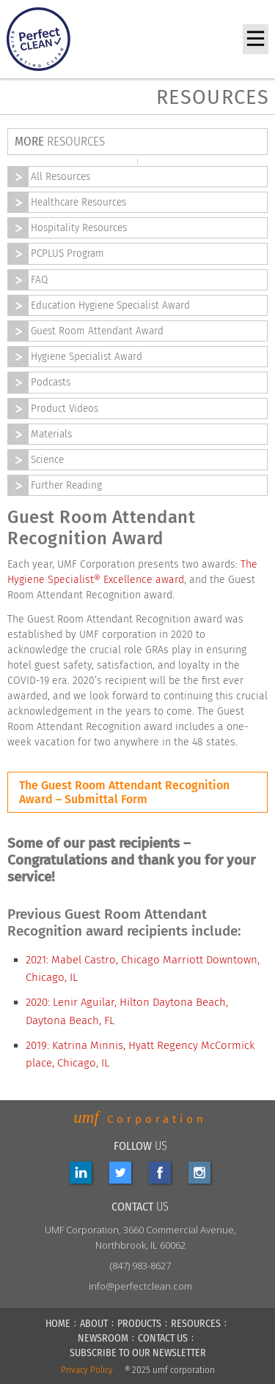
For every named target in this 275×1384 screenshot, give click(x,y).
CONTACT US (163, 1338)
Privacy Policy (87, 1370)
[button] (255, 39)
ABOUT (94, 1323)
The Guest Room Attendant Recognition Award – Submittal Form (124, 792)
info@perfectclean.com (140, 1286)
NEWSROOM (103, 1338)
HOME (57, 1323)
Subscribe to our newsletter (138, 1353)
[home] (47, 39)
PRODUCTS (139, 1323)
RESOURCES (196, 1323)
